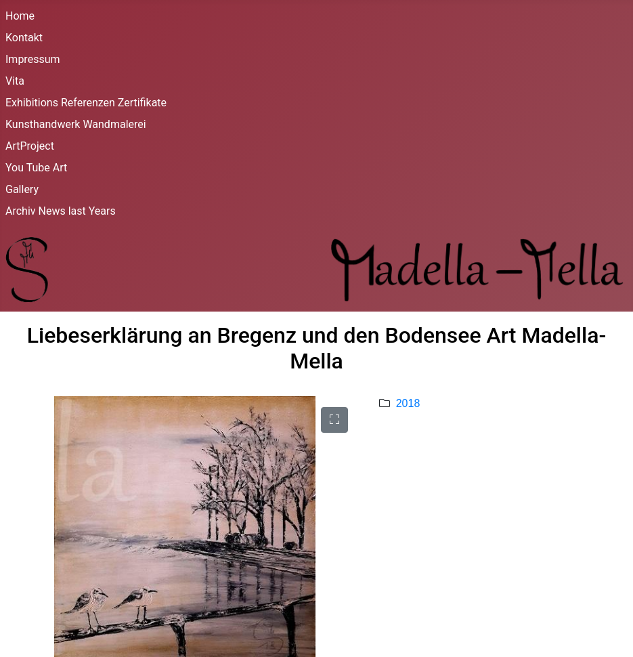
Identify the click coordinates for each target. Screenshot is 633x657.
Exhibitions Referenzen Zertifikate (86, 102)
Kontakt (24, 37)
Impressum (32, 59)
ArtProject (29, 146)
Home (20, 15)
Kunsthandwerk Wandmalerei (75, 124)
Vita (14, 81)
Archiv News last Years (60, 211)
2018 (408, 403)
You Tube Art (36, 167)
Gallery (22, 189)
